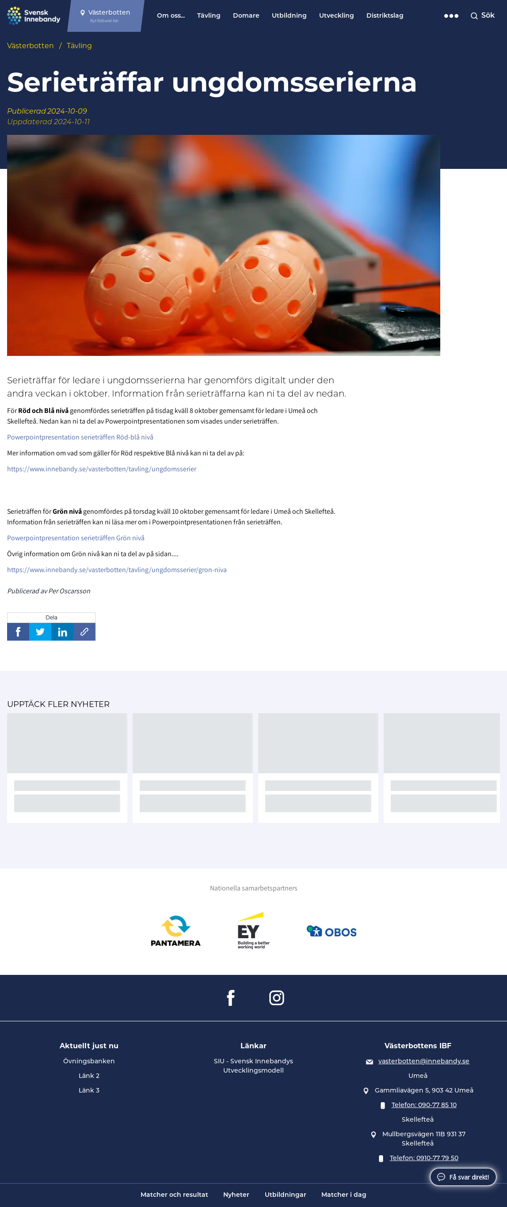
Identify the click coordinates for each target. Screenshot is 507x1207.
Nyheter (236, 1195)
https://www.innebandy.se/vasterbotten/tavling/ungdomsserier (101, 469)
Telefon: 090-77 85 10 (424, 1105)
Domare (246, 16)
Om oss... (171, 16)
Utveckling (336, 16)
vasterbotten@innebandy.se (423, 1061)
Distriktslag (385, 16)
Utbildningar (285, 1195)
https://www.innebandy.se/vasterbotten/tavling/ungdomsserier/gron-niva (117, 569)
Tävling (209, 16)
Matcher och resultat (174, 1195)
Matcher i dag (343, 1195)
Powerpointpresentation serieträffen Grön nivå (76, 537)
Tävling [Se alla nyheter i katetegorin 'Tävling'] (79, 46)
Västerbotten (30, 46)
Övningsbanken (89, 1061)
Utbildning (289, 16)
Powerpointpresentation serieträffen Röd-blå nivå (80, 437)
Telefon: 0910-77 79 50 (424, 1158)
